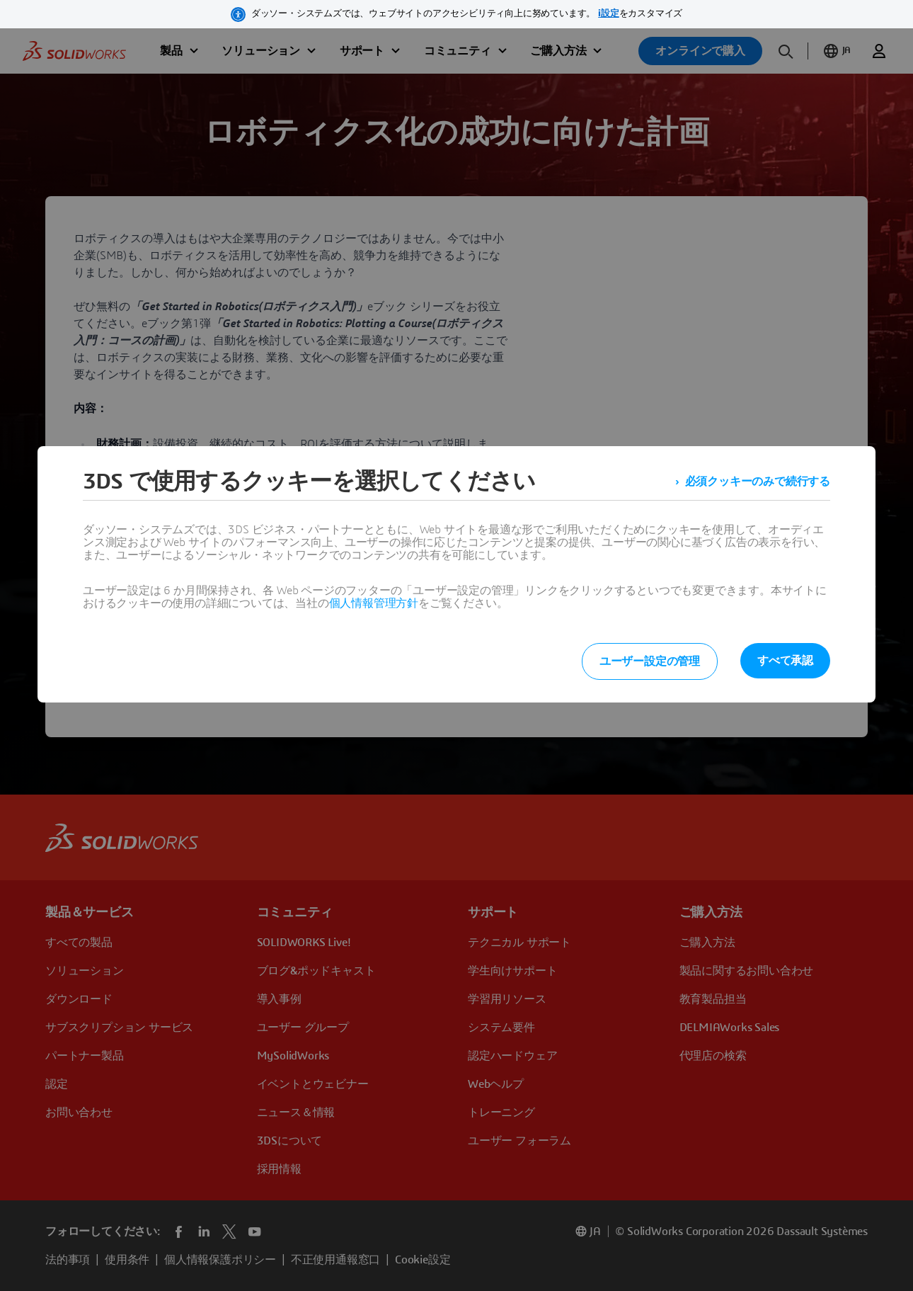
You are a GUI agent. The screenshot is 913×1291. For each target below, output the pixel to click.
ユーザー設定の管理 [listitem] (649, 661)
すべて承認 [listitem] (785, 660)
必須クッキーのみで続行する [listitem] (757, 481)
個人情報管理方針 (373, 603)
